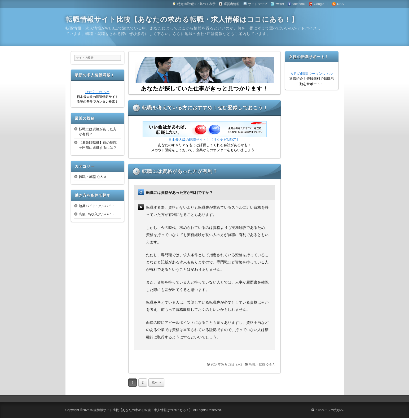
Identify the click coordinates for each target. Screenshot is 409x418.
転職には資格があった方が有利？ (180, 171)
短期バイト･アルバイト (97, 206)
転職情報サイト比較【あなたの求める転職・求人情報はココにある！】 (181, 19)
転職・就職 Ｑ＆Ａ (262, 364)
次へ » (156, 382)
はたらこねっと (97, 92)
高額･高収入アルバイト (97, 214)
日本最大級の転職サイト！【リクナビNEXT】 (204, 140)
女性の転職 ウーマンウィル (312, 74)
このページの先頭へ (327, 410)
